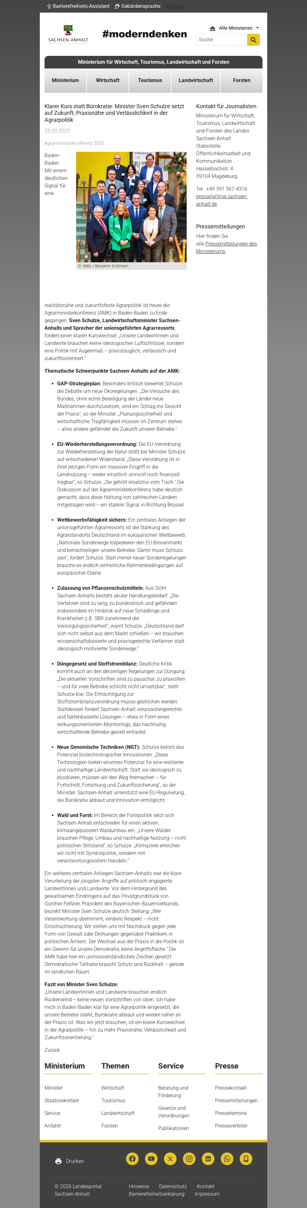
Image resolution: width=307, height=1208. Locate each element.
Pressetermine (231, 1113)
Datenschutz (173, 1186)
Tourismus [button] (150, 80)
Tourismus (113, 1101)
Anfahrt (53, 1126)
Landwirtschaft (118, 1113)
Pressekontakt (231, 1088)
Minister (54, 1088)
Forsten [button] (241, 80)
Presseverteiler (231, 1126)
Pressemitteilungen (236, 1101)
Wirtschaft (112, 1088)
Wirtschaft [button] (107, 80)
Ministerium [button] (65, 80)
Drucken (69, 1161)
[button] (78, 6)
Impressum (207, 1194)
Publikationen (173, 1128)
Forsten (109, 1126)
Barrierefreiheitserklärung (156, 1194)
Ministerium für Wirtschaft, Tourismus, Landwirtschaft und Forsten (153, 62)
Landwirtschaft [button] (196, 80)
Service (52, 1113)
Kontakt (205, 1186)
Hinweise (139, 1186)
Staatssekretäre (62, 1101)
